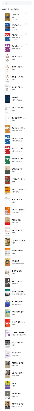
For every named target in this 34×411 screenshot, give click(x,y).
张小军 (13, 17)
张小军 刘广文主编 (17, 100)
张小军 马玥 (15, 222)
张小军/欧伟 (15, 284)
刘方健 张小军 (15, 375)
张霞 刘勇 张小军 (16, 304)
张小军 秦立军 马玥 (17, 406)
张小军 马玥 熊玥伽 (17, 130)
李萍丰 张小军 (15, 355)
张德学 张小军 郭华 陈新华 (19, 335)
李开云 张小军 (15, 212)
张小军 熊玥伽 (15, 192)
